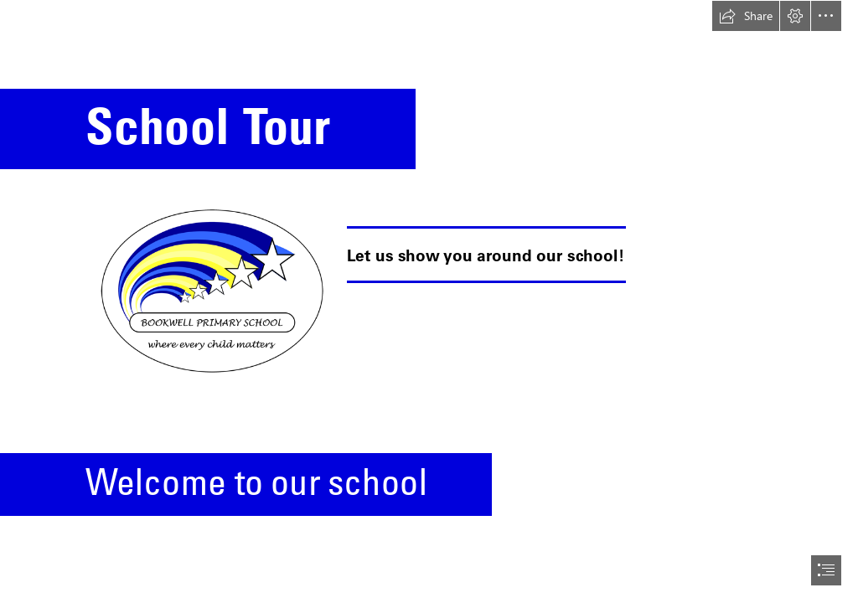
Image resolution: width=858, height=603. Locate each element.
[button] (745, 16)
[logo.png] (210, 288)
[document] (429, 301)
